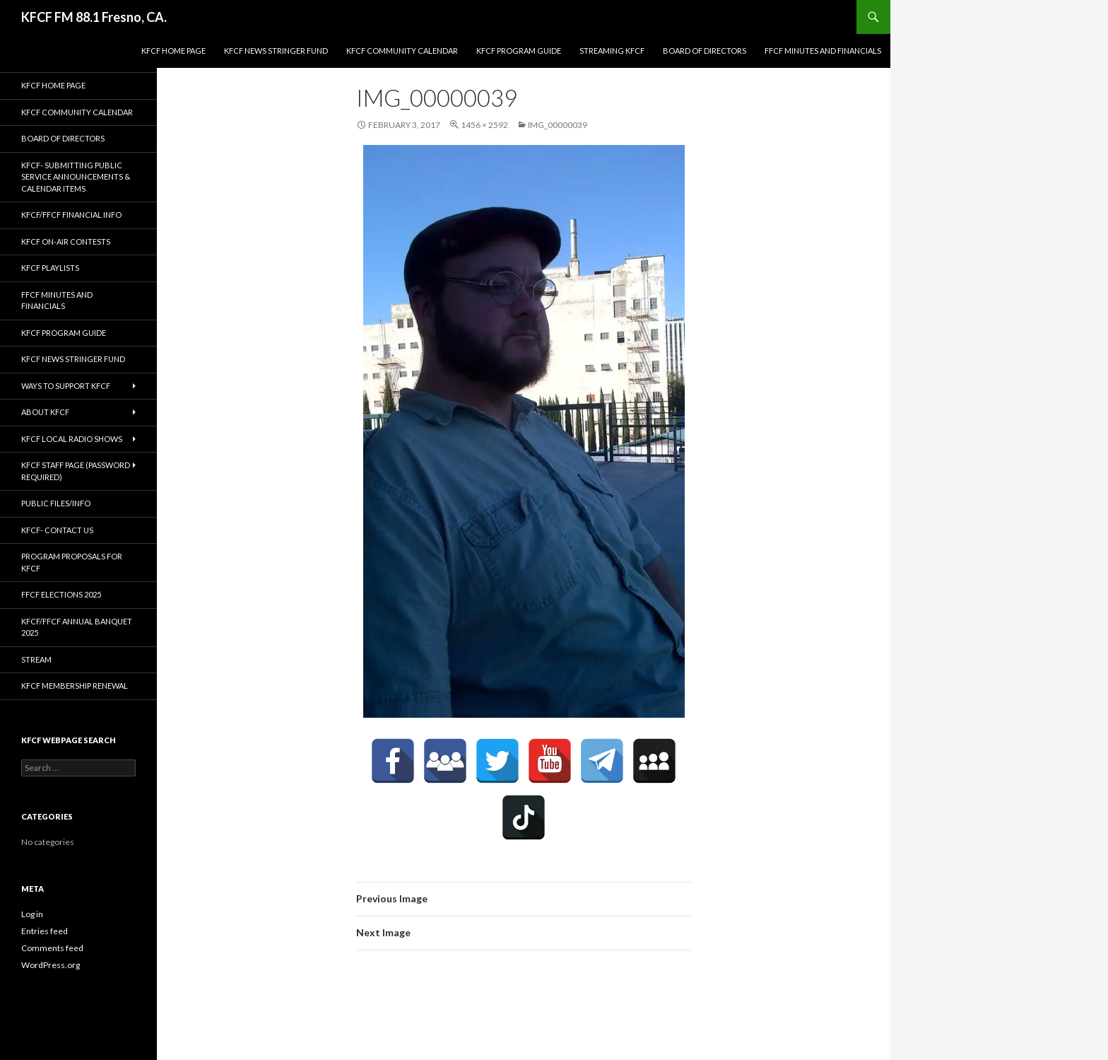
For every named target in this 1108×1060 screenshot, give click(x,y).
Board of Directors (704, 50)
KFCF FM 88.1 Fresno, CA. (94, 17)
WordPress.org (50, 965)
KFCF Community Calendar (402, 50)
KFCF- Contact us (57, 530)
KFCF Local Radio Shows (71, 438)
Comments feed (52, 948)
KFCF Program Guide (518, 50)
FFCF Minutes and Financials (823, 50)
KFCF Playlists (50, 267)
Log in (32, 914)
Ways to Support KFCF (65, 385)
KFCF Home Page (173, 50)
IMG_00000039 (557, 125)
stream (36, 659)
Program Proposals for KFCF (71, 562)
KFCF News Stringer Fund (276, 50)
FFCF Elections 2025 (61, 594)
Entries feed (44, 931)
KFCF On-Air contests (65, 241)
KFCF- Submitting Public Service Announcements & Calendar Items (75, 177)
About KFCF (45, 412)
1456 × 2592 (484, 125)
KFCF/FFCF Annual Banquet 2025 (76, 627)
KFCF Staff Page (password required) (75, 471)
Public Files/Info (55, 503)
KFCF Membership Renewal (74, 685)
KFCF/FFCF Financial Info (71, 214)
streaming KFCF (611, 50)
